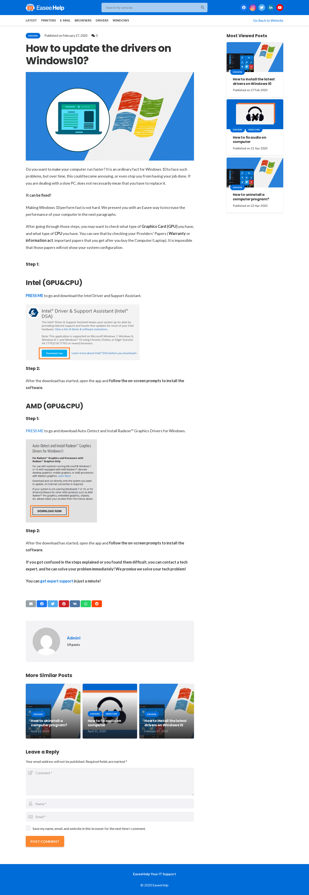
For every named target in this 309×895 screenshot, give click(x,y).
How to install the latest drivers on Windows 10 (165, 723)
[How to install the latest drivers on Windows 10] (255, 57)
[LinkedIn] (270, 7)
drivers (33, 35)
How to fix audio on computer (104, 723)
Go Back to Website (268, 20)
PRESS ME (34, 295)
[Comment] (110, 781)
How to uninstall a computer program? (49, 723)
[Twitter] (261, 7)
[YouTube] (279, 7)
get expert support (56, 581)
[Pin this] (64, 603)
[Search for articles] (154, 7)
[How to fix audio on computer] (255, 114)
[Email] (110, 817)
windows (111, 714)
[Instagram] (252, 7)
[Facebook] (243, 7)
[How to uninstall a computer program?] (255, 172)
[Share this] (42, 603)
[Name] (110, 804)
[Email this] (31, 603)
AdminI (73, 637)
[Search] (203, 7)
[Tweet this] (53, 603)
